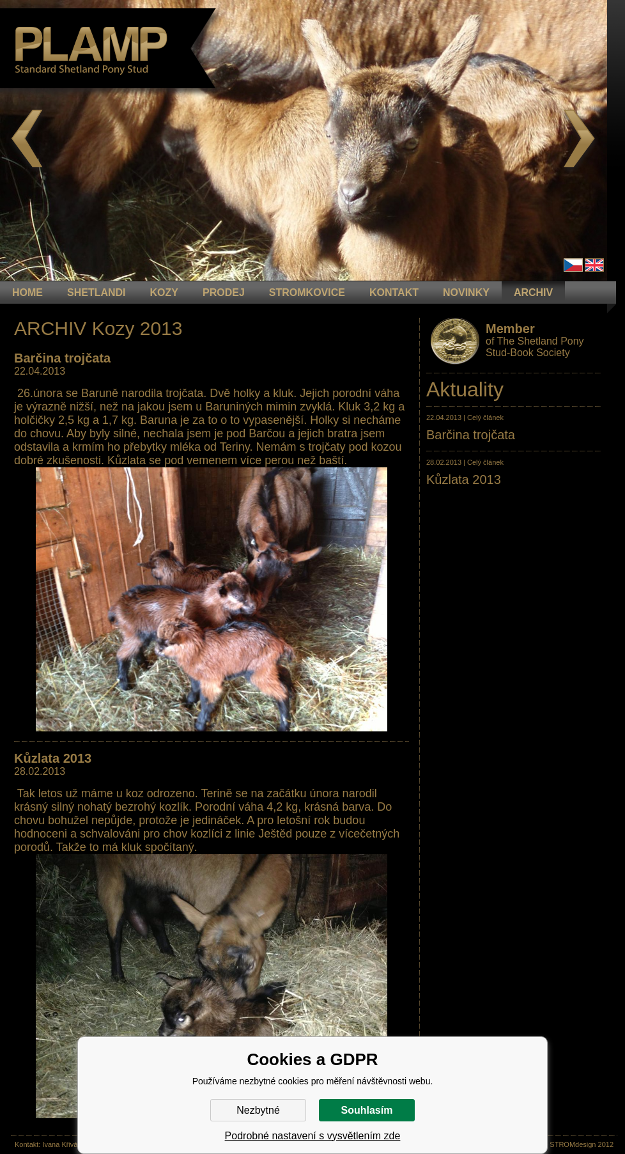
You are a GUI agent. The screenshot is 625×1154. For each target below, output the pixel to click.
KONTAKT (394, 292)
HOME (27, 292)
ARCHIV (533, 292)
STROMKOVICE (307, 292)
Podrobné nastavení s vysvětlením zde (313, 1135)
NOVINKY (466, 292)
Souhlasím (367, 1110)
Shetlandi (96, 292)
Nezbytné (258, 1110)
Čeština (573, 265)
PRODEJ (224, 292)
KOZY (164, 292)
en (594, 265)
